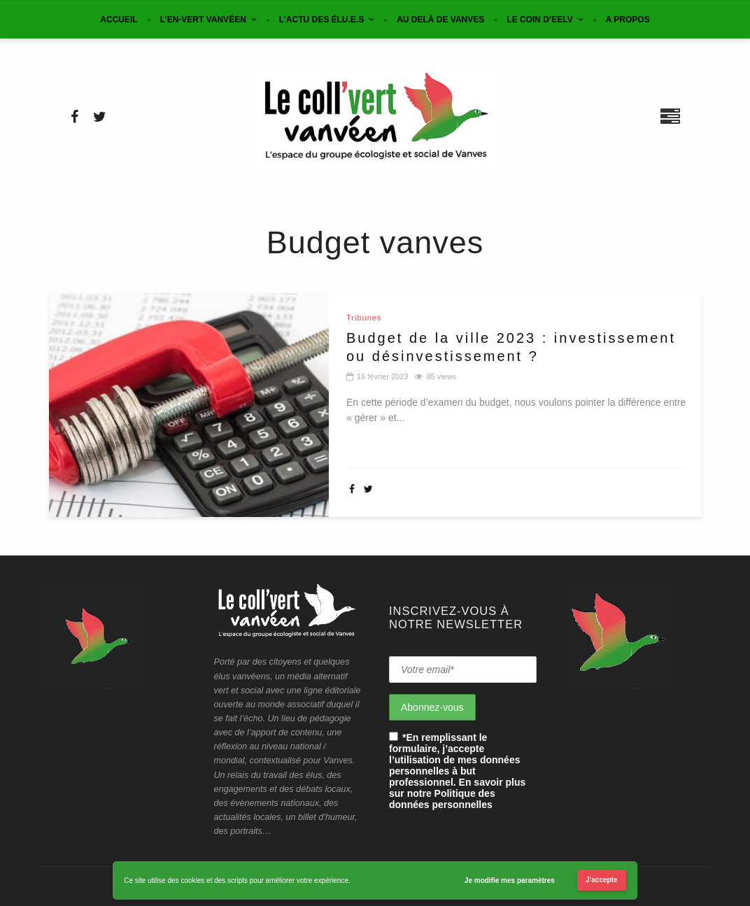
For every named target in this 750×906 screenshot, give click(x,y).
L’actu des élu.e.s (321, 19)
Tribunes (363, 318)
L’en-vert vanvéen (203, 19)
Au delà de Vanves (440, 19)
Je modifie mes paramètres (510, 880)
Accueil (118, 19)
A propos (628, 19)
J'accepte (601, 880)
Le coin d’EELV (539, 19)
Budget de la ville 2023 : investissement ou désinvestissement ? (511, 347)
